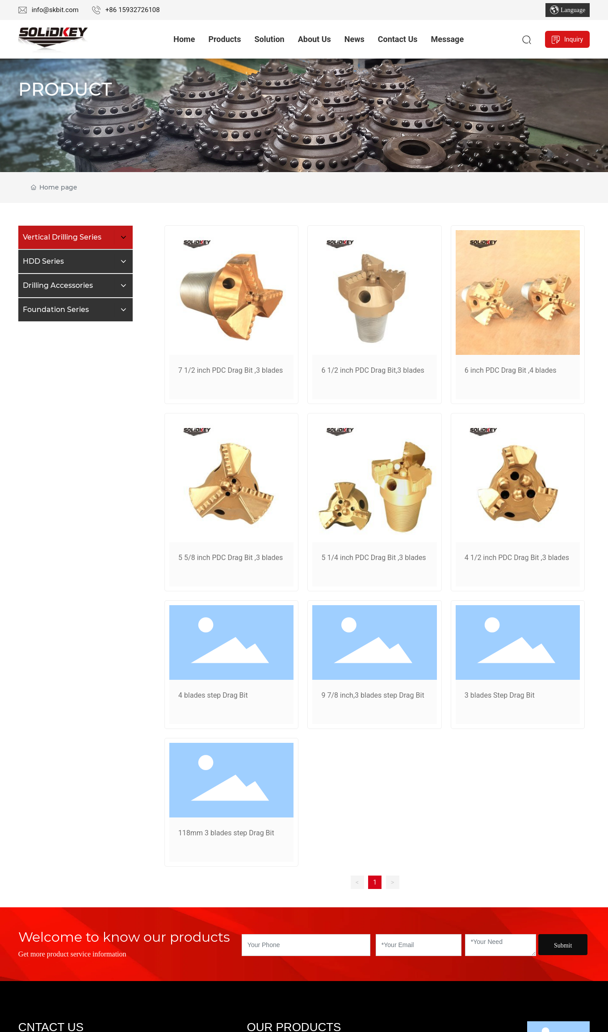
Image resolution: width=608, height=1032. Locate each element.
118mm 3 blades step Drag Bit (226, 833)
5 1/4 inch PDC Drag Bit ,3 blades (373, 557)
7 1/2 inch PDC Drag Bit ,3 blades (230, 370)
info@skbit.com (55, 10)
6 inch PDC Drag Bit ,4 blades (511, 370)
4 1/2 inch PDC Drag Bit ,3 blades (517, 557)
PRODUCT (65, 89)
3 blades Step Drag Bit (500, 695)
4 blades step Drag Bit (213, 695)
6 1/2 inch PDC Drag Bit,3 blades (372, 370)
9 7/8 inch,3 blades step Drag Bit (372, 695)
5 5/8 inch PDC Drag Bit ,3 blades (230, 557)
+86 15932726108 (132, 10)
